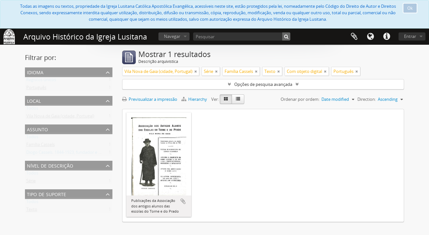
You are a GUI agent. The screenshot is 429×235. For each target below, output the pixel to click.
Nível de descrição (50, 165)
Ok (410, 8)
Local (34, 100)
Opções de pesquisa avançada (263, 84)
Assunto (37, 128)
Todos (32, 109)
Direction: (366, 99)
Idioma (370, 37)
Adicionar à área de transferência (183, 201)
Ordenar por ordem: (300, 99)
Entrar (410, 36)
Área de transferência (354, 37)
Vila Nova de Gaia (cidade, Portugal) (60, 117)
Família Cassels (40, 146)
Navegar (172, 36)
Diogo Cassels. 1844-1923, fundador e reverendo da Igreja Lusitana (89, 154)
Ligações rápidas (386, 37)
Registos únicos (41, 81)
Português (36, 89)
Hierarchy (194, 99)
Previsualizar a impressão (149, 99)
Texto (31, 211)
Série (31, 182)
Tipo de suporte (46, 193)
